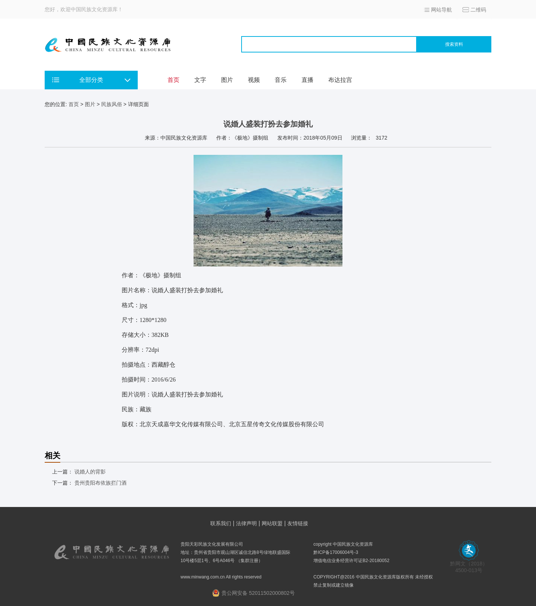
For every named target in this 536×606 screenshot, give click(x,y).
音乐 (281, 80)
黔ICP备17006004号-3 (335, 552)
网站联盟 (272, 523)
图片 (227, 80)
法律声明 (246, 523)
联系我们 (220, 523)
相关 (52, 455)
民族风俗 (111, 104)
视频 (254, 80)
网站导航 (441, 10)
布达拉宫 (340, 80)
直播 (307, 80)
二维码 (478, 10)
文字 (200, 80)
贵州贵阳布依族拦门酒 (100, 483)
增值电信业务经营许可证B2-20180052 (351, 560)
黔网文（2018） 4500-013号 (469, 564)
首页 (173, 80)
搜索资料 (454, 44)
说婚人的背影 (90, 472)
